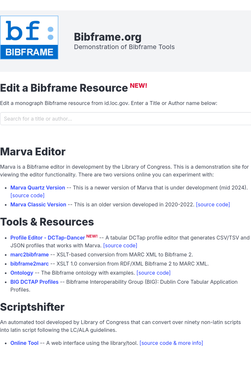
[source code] (27, 195)
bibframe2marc (29, 263)
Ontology (21, 272)
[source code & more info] (171, 343)
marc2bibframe (29, 254)
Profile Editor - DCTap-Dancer (47, 237)
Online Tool (24, 343)
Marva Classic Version (38, 204)
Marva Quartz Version (37, 187)
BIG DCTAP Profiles (34, 282)
